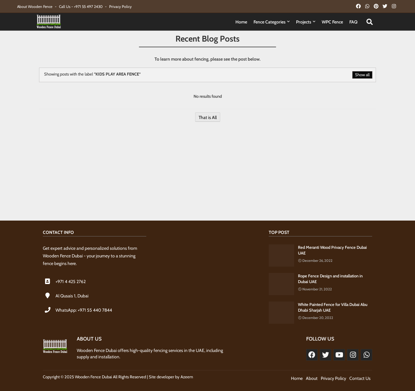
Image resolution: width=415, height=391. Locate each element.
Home (241, 22)
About (312, 378)
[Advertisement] (207, 174)
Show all (362, 74)
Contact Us (360, 378)
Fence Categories (270, 22)
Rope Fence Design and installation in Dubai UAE (330, 278)
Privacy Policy (120, 6)
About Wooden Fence (35, 6)
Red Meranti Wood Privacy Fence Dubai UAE (332, 250)
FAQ (353, 22)
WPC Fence (332, 22)
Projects (303, 22)
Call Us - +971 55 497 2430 (81, 6)
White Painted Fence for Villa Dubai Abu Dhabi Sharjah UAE (332, 307)
